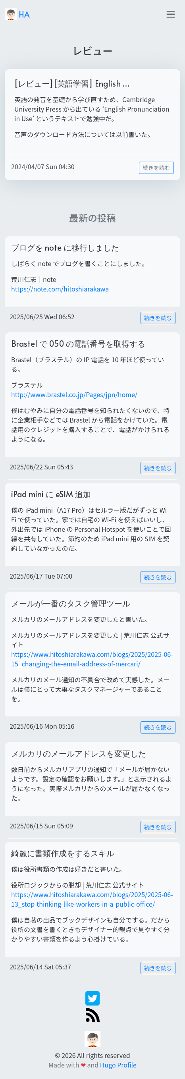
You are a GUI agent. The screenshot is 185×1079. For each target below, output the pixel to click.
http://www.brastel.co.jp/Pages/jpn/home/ (74, 394)
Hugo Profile (118, 1064)
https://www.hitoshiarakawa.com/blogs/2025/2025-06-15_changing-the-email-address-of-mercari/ (92, 658)
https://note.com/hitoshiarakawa (60, 288)
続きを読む (156, 168)
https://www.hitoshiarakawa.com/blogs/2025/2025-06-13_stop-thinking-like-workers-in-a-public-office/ (92, 899)
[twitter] (92, 997)
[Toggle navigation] (170, 14)
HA (17, 14)
